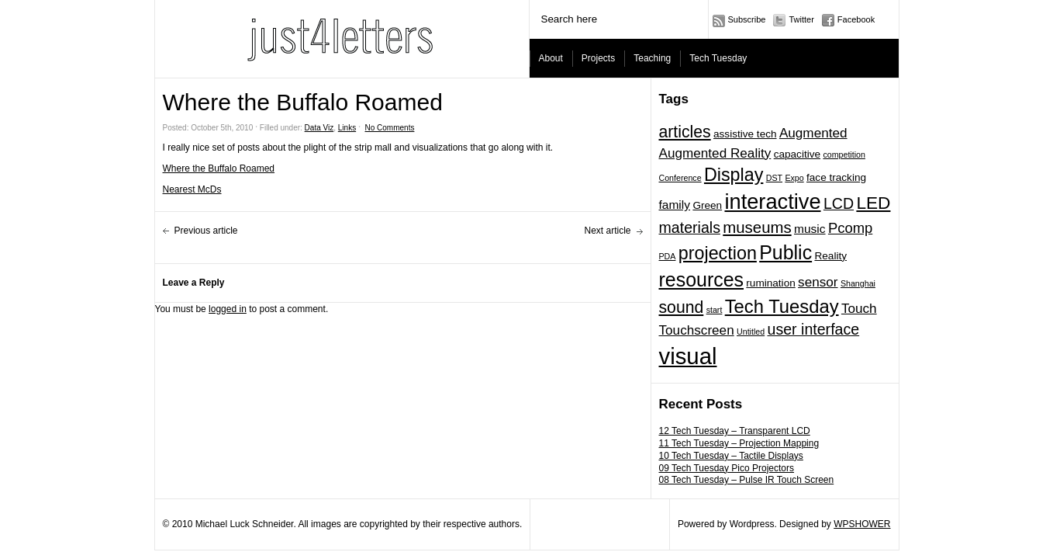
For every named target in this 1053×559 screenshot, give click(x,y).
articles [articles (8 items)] (685, 132)
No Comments (390, 127)
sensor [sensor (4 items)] (817, 282)
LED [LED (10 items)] (873, 203)
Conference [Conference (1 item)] (680, 177)
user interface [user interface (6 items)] (814, 329)
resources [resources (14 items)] (701, 279)
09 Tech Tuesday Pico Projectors (727, 468)
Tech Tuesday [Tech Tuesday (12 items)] (782, 306)
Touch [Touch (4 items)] (859, 308)
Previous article (206, 230)
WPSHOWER (862, 524)
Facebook (856, 19)
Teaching (652, 58)
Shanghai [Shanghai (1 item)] (858, 283)
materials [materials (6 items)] (689, 227)
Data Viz (319, 127)
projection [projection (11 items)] (717, 253)
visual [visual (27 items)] (688, 356)
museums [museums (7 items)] (757, 227)
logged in (228, 309)
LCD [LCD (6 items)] (838, 203)
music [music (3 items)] (810, 228)
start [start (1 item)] (714, 309)
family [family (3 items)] (675, 204)
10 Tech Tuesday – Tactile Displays (731, 455)
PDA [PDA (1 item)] (667, 256)
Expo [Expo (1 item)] (794, 177)
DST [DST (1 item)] (774, 177)
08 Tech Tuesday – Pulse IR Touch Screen (746, 479)
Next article (607, 230)
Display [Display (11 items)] (733, 175)
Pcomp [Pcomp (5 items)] (850, 228)
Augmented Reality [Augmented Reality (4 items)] (715, 153)
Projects (598, 58)
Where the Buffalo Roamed (219, 168)
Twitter (801, 19)
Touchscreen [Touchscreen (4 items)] (696, 330)
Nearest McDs (192, 189)
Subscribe (747, 19)
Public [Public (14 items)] (785, 252)
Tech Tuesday (718, 58)
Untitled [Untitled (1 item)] (751, 331)
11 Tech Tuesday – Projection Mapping (739, 443)
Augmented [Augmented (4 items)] (813, 133)
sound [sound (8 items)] (681, 307)
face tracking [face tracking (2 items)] (836, 177)
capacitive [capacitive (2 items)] (797, 154)
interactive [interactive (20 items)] (772, 201)
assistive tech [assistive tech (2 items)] (745, 134)
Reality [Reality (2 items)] (830, 256)
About (551, 58)
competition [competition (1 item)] (844, 154)
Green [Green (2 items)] (707, 205)
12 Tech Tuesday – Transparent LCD (734, 430)
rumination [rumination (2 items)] (770, 283)
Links (347, 127)
